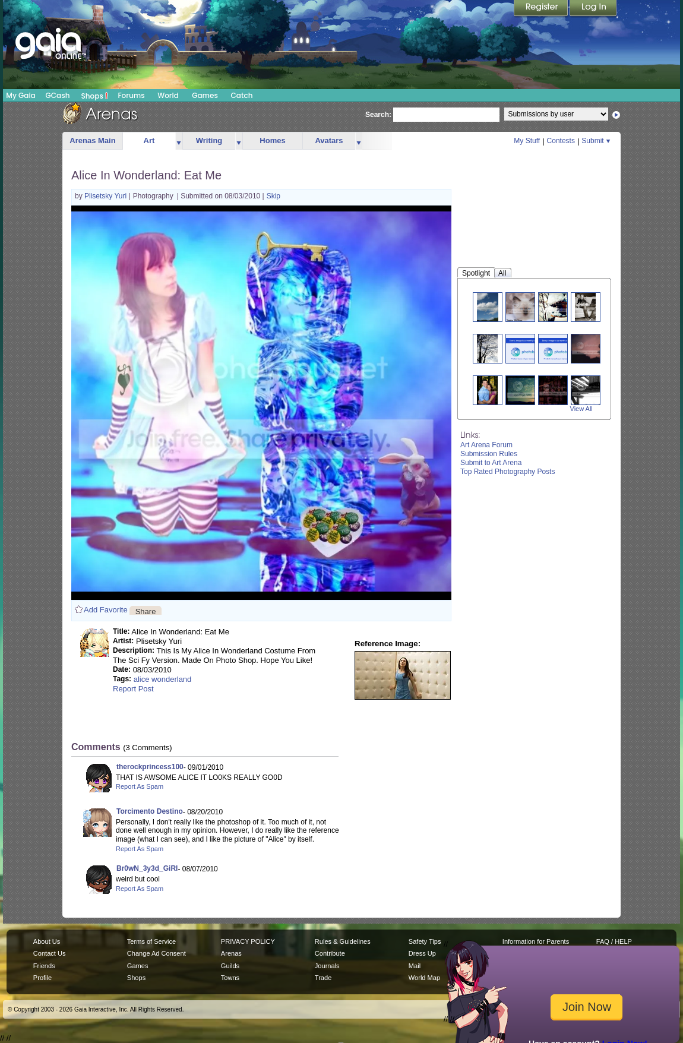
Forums (131, 95)
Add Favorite (106, 609)
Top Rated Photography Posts (507, 471)
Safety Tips (425, 941)
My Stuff (527, 141)
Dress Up (422, 953)
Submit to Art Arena (490, 463)
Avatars (329, 140)
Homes (272, 140)
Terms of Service (151, 941)
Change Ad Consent (156, 953)
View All (581, 408)
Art (149, 140)
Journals (327, 965)
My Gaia (20, 95)
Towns (230, 977)
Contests (561, 141)
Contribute (330, 953)
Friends (44, 965)
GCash (58, 95)
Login (593, 9)
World (168, 95)
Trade (323, 977)
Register (542, 9)
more (178, 141)
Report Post (133, 688)
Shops (94, 96)
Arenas (231, 953)
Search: (378, 114)
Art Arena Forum (486, 445)
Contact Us (49, 953)
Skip (273, 196)
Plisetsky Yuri (106, 196)
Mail (414, 965)
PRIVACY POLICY (248, 941)
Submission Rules (488, 454)
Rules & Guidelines (343, 941)
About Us (46, 941)
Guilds (230, 965)
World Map (424, 977)
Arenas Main (92, 140)
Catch (242, 95)
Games (205, 95)
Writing (209, 140)
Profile (42, 977)
